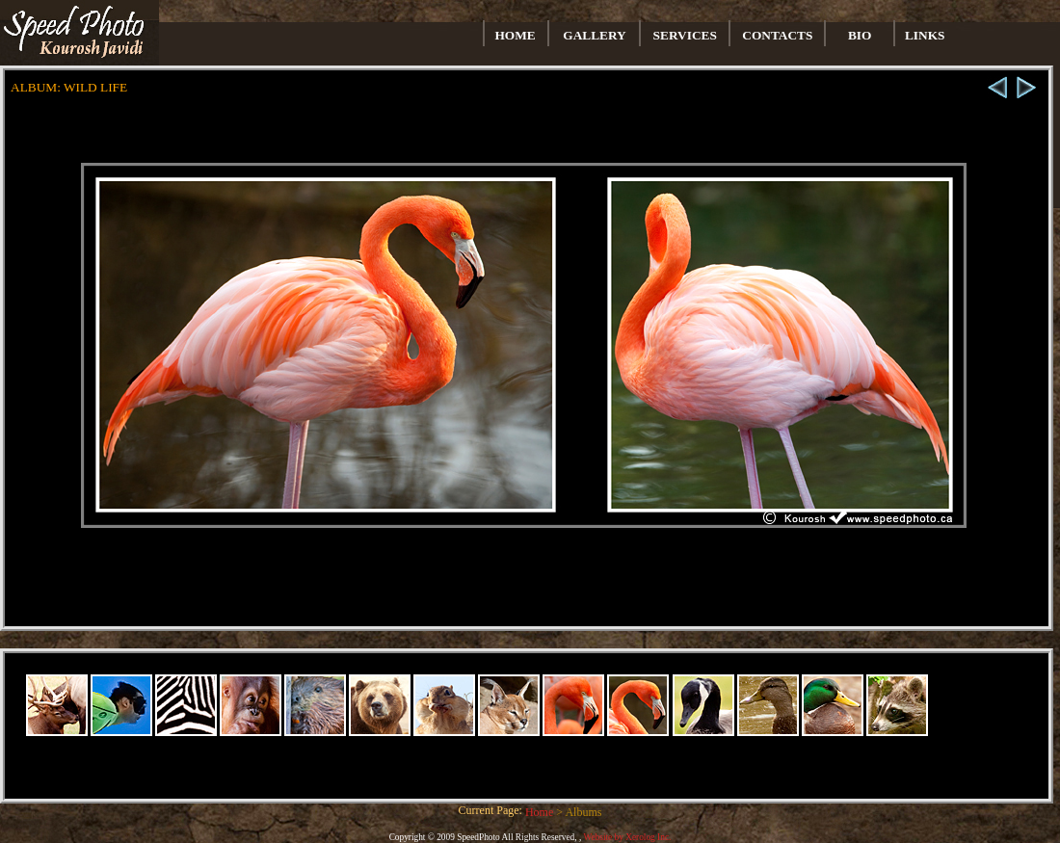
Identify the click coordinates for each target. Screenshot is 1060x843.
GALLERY (594, 35)
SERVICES (685, 35)
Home (540, 812)
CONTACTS (777, 35)
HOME (515, 35)
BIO (859, 35)
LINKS (924, 35)
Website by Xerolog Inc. (627, 837)
